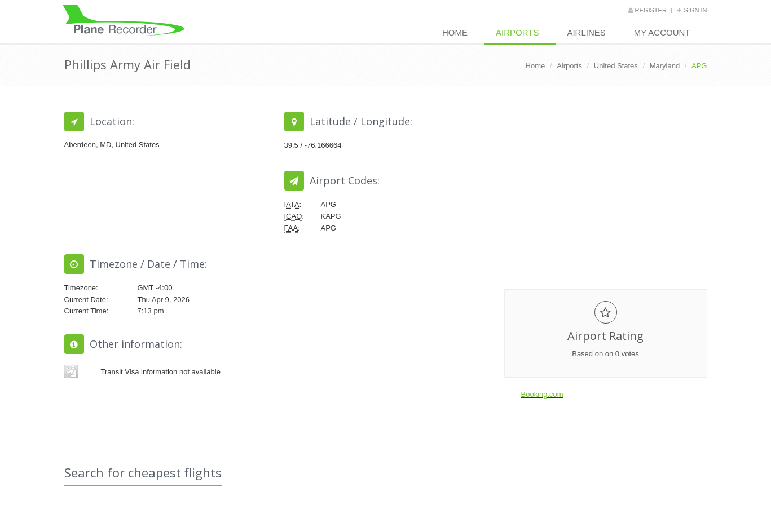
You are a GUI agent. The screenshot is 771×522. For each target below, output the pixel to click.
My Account (662, 32)
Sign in (692, 10)
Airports (517, 32)
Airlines (586, 32)
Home (455, 32)
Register (647, 10)
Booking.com (542, 394)
